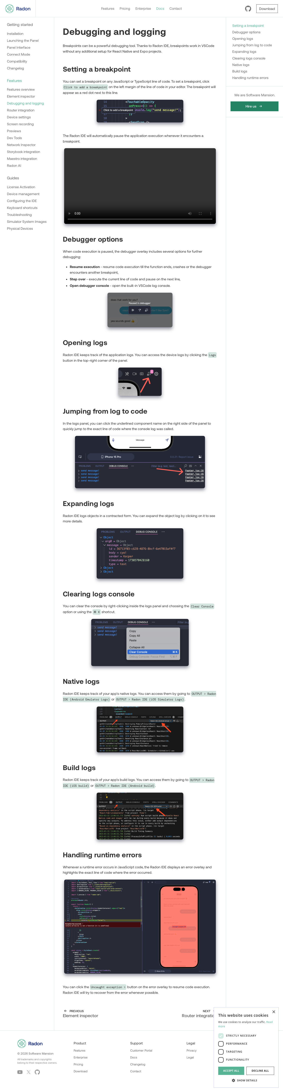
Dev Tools (14, 138)
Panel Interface (18, 47)
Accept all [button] (231, 1071)
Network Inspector (21, 145)
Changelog (15, 68)
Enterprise (143, 8)
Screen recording (20, 124)
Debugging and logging (25, 103)
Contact (175, 8)
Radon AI (14, 165)
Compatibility (17, 61)
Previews (14, 131)
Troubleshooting (19, 214)
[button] (246, 1080)
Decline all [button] (260, 1071)
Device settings (19, 117)
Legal (190, 1057)
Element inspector (21, 96)
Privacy (192, 1050)
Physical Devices (20, 228)
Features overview (21, 89)
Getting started (20, 24)
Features (107, 8)
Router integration (20, 110)
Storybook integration (23, 151)
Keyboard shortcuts (22, 208)
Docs (160, 8)
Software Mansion (41, 1053)
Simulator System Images (27, 221)
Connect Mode (18, 54)
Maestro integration (22, 158)
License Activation (21, 187)
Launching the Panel (23, 40)
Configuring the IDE (22, 201)
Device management (23, 194)
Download (80, 1071)
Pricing (125, 8)
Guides (13, 177)
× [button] (273, 1012)
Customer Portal (141, 1050)
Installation (15, 33)
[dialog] (246, 1047)
